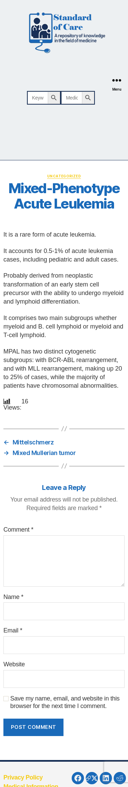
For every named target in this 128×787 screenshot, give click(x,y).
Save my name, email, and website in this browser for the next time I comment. (64, 702)
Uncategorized (64, 176)
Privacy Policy (23, 777)
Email (12, 630)
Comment (18, 529)
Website (14, 664)
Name (13, 596)
